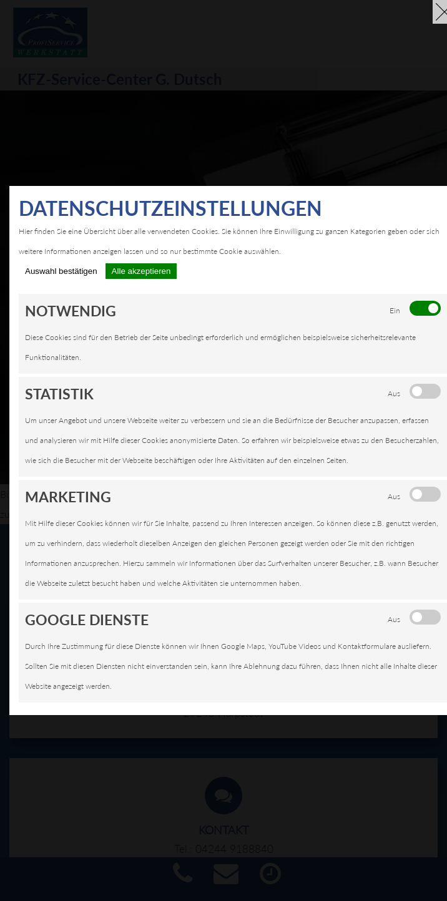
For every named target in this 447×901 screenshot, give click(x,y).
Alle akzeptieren (141, 271)
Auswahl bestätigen (61, 271)
